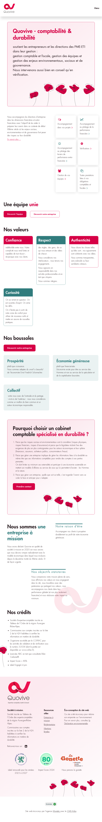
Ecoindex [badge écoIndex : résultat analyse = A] (51, 804)
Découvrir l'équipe (15, 214)
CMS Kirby (71, 811)
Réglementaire (49, 724)
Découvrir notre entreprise (45, 214)
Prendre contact (24, 486)
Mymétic (56, 811)
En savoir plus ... (14, 139)
